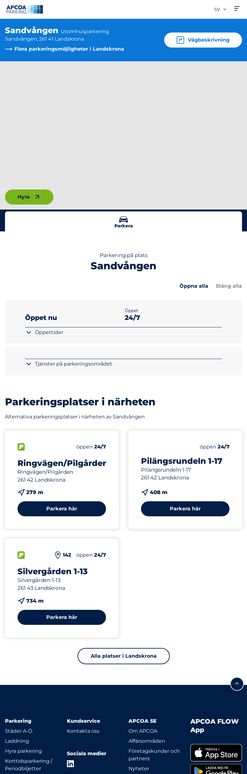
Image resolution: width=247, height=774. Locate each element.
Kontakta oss (83, 731)
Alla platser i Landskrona (124, 656)
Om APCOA (143, 731)
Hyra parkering (23, 751)
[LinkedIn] (70, 763)
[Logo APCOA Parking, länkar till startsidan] (24, 9)
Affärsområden (147, 741)
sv (220, 9)
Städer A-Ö (18, 731)
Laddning (17, 741)
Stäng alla (229, 286)
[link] (216, 752)
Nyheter (139, 768)
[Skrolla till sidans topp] (237, 684)
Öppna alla (193, 286)
